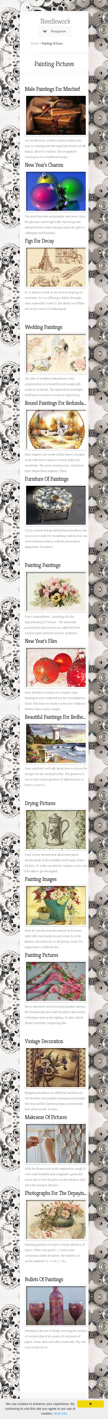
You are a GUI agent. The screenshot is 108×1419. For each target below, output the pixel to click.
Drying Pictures (40, 803)
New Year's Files (41, 641)
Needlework (55, 21)
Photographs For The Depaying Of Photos (66, 1193)
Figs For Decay (39, 240)
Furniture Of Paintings (46, 478)
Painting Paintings (42, 565)
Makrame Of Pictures (46, 1117)
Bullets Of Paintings (44, 1279)
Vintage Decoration (44, 1041)
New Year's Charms (44, 164)
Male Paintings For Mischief (52, 89)
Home (35, 43)
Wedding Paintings (43, 327)
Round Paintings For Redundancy (57, 403)
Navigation (54, 31)
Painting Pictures (41, 955)
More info (60, 1413)
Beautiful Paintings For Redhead (56, 717)
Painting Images (40, 879)
